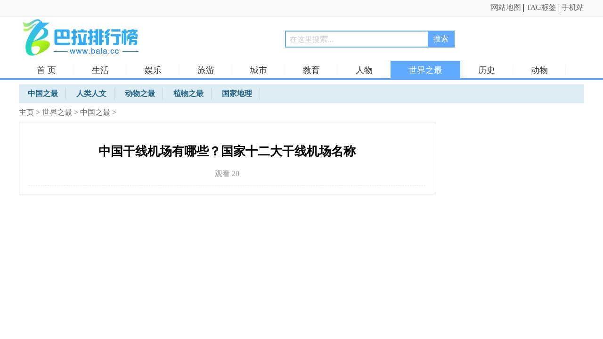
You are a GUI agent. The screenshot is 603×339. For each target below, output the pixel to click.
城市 (258, 70)
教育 (311, 70)
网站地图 (506, 7)
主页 (26, 112)
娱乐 (153, 70)
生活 (100, 70)
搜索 (440, 39)
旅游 (205, 70)
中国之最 (95, 112)
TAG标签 (541, 7)
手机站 (573, 7)
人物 (364, 70)
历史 (486, 70)
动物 (539, 70)
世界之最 (425, 70)
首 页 (46, 70)
